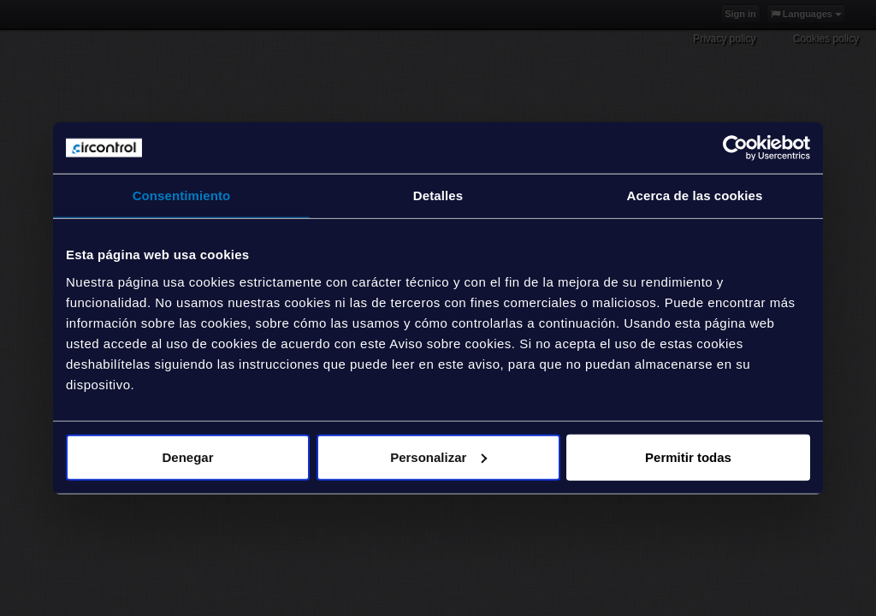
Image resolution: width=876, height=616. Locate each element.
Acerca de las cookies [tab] (695, 195)
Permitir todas (688, 456)
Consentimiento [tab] (182, 195)
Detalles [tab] (438, 195)
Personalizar (438, 456)
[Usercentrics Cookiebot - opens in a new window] (735, 148)
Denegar (187, 456)
